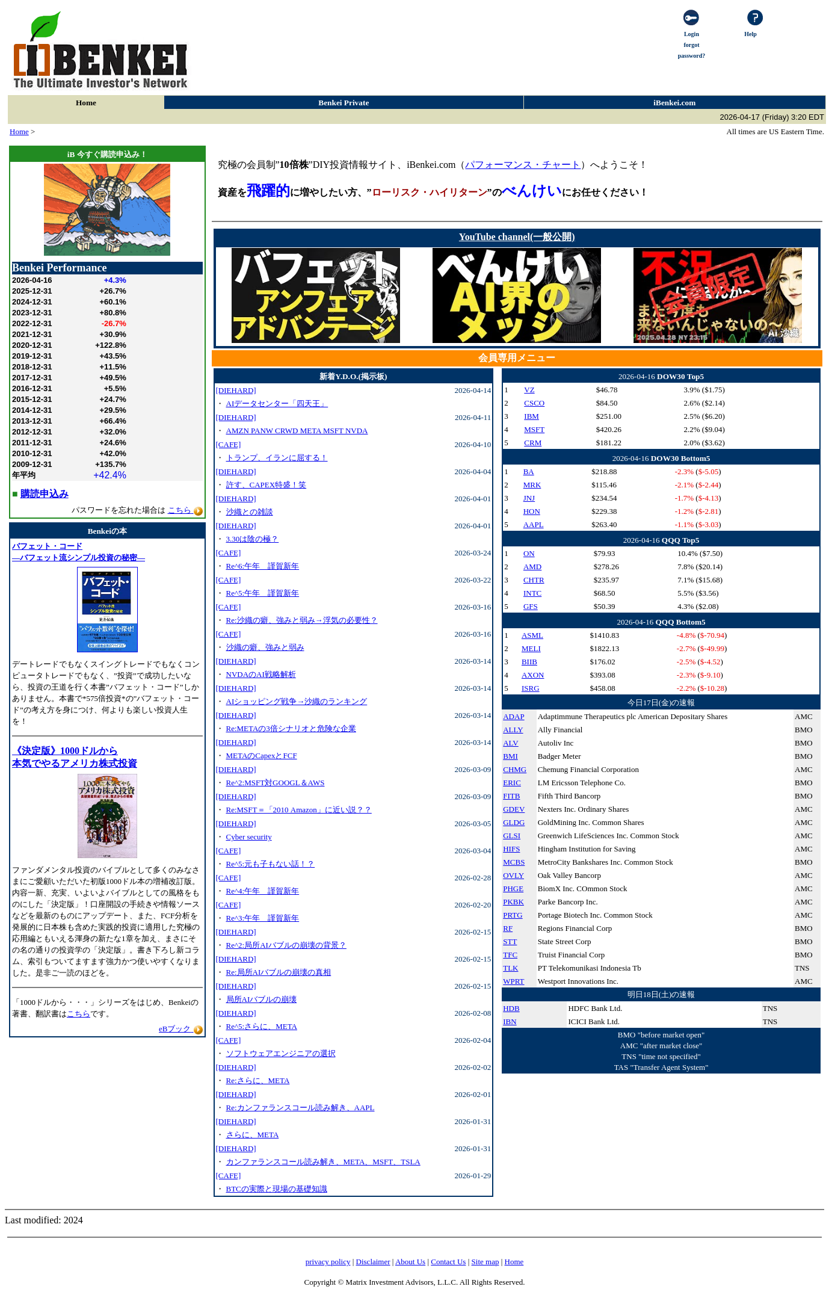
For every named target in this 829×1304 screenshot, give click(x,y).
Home (86, 102)
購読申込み (44, 494)
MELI (531, 648)
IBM (531, 416)
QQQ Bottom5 (680, 621)
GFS (530, 606)
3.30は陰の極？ (252, 538)
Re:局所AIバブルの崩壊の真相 (278, 972)
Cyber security (249, 836)
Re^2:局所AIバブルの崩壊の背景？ (286, 945)
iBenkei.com (674, 102)
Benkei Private (343, 102)
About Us (410, 1261)
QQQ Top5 (681, 540)
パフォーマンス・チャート (523, 164)
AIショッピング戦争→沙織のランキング (297, 701)
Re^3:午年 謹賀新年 (263, 917)
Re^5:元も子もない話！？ (270, 863)
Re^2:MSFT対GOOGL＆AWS (275, 782)
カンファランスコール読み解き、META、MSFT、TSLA (323, 1161)
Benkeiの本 (107, 531)
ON (529, 553)
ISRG (531, 688)
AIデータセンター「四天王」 (277, 403)
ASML (532, 635)
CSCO (534, 402)
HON (531, 511)
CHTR (533, 579)
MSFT (534, 429)
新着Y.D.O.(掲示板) (353, 376)
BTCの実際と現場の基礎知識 (276, 1188)
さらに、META (252, 1134)
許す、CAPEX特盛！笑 (266, 484)
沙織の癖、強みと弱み (265, 647)
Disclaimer (373, 1261)
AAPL (533, 524)
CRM (532, 442)
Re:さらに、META (258, 1080)
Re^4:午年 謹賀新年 (263, 890)
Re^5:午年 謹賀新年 (263, 593)
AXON (533, 674)
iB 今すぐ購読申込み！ (107, 154)
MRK (532, 484)
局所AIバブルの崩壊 (261, 999)
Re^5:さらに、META (261, 1026)
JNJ (529, 497)
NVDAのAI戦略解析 (261, 674)
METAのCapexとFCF (261, 755)
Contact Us (448, 1261)
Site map (485, 1261)
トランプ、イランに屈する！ (277, 457)
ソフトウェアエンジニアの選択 (281, 1053)
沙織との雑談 (249, 511)
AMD (532, 566)
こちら (78, 1013)
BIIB (529, 661)
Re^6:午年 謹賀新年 (263, 565)
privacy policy (328, 1261)
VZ (529, 389)
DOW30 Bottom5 (680, 458)
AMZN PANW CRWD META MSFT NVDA (297, 430)
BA (528, 471)
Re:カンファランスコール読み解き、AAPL (300, 1107)
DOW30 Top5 (680, 376)
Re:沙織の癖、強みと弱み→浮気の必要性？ (302, 620)
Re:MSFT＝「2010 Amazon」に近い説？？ (299, 809)
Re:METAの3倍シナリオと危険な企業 (291, 728)
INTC (532, 593)
